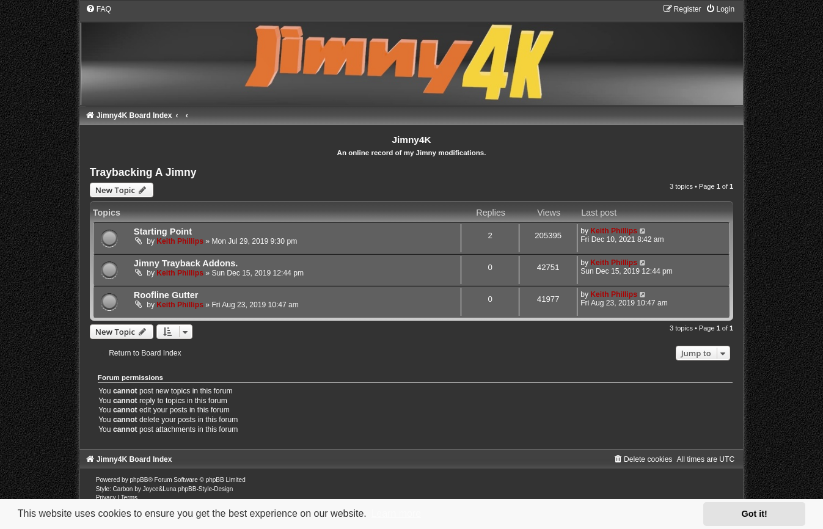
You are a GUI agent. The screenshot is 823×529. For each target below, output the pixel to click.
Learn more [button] (396, 513)
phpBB (139, 479)
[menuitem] (98, 9)
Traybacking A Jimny (143, 172)
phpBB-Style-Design (205, 489)
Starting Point (163, 231)
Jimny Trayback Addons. (186, 263)
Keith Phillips (179, 241)
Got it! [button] (754, 514)
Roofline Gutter (166, 295)
